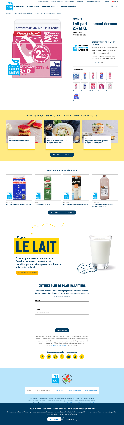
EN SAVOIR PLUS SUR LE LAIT (27, 272)
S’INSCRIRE (97, 62)
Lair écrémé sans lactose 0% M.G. (75, 204)
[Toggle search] (117, 6)
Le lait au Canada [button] (25, 6)
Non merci (70, 419)
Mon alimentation (91, 391)
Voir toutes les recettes (62, 154)
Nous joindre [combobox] (80, 1)
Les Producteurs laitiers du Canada (9, 6)
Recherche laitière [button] (82, 6)
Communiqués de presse (93, 1)
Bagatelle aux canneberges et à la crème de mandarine (96, 141)
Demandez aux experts (43, 1)
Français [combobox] (107, 1)
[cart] (112, 6)
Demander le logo (69, 1)
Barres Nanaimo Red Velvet (19, 140)
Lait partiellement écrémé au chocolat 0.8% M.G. (102, 205)
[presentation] (62, 321)
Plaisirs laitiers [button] (43, 6)
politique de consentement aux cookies (94, 412)
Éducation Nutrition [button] (62, 6)
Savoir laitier (59, 391)
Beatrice (77, 19)
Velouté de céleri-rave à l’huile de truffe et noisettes (58, 141)
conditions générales (70, 414)
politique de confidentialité (58, 345)
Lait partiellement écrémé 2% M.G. (19, 204)
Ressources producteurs (57, 1)
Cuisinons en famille (74, 391)
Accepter (54, 419)
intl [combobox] (115, 1)
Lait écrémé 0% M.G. (42, 204)
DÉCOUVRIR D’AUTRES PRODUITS (62, 212)
